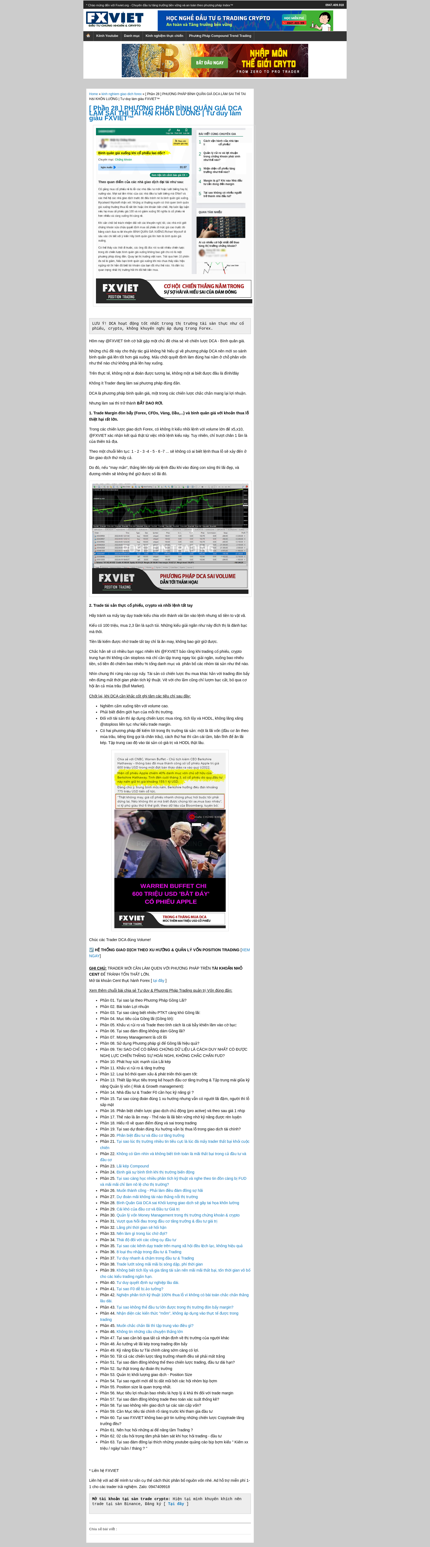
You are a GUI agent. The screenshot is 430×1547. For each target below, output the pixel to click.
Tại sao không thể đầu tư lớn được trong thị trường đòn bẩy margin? (175, 1307)
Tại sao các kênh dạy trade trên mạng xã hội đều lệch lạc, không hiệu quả (180, 1246)
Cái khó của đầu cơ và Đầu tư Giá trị (148, 1209)
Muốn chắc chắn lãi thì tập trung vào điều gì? (155, 1325)
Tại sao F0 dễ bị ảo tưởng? (140, 1289)
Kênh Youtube (107, 36)
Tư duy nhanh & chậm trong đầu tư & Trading (155, 1258)
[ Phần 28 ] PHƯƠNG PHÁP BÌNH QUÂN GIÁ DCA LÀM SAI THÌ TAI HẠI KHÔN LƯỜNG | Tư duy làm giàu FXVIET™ (165, 113)
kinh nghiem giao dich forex (121, 94)
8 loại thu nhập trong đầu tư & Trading (149, 1252)
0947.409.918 (335, 5)
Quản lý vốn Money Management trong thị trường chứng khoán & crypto (178, 1215)
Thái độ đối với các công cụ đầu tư (146, 1240)
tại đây (158, 980)
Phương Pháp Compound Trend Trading (220, 36)
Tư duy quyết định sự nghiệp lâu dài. (148, 1282)
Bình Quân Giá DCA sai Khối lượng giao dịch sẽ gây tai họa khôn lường (178, 1203)
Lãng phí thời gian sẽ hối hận (141, 1227)
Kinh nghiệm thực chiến (164, 36)
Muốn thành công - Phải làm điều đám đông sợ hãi (160, 1190)
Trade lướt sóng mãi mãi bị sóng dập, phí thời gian (160, 1264)
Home (93, 94)
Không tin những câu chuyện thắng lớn (150, 1331)
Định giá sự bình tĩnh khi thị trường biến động (155, 1172)
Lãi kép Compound (133, 1166)
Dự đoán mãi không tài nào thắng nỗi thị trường (157, 1197)
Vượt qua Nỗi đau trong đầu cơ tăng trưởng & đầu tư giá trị (167, 1221)
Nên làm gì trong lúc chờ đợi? (142, 1233)
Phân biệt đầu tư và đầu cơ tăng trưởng (150, 1135)
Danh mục (132, 36)
